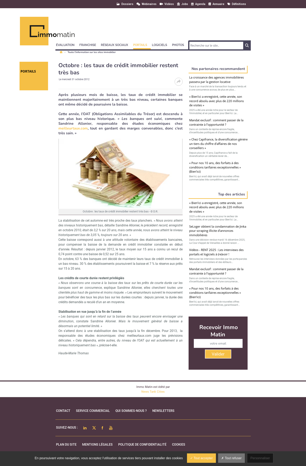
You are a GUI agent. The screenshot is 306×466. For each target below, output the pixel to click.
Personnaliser (260, 458)
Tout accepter (201, 458)
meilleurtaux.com (73, 128)
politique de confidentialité (142, 444)
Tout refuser (231, 458)
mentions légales (97, 444)
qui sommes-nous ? (131, 411)
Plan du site (66, 444)
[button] (67, 44)
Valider (218, 354)
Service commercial (93, 411)
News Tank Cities (153, 391)
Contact (63, 411)
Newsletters (163, 411)
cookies (178, 444)
